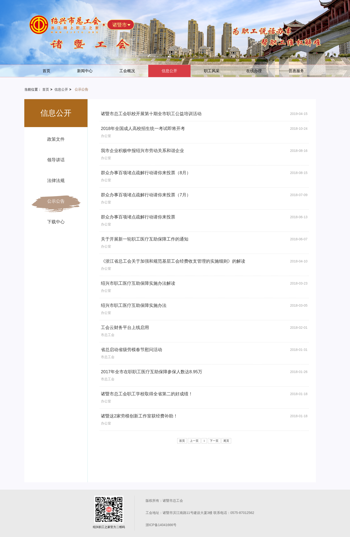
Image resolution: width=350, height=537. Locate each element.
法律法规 (56, 180)
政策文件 (56, 139)
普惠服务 (296, 71)
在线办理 (254, 71)
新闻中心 (85, 71)
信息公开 (169, 71)
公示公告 (56, 201)
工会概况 (127, 71)
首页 (46, 71)
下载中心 (56, 221)
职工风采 (211, 71)
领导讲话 (56, 159)
